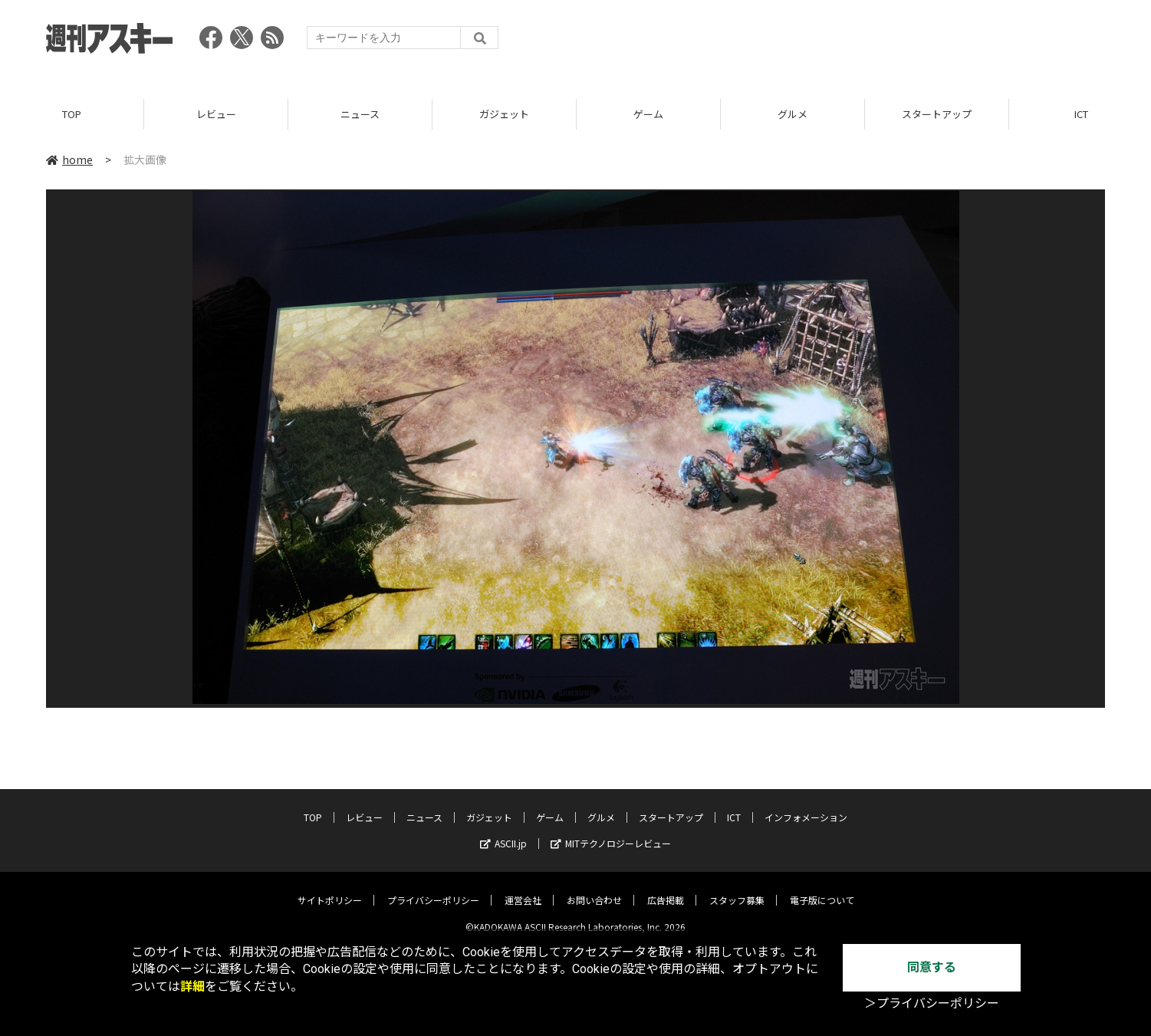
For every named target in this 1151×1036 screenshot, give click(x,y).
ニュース (360, 114)
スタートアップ (937, 114)
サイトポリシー (330, 888)
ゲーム (648, 114)
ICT (734, 805)
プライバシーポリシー (433, 888)
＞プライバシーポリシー (931, 1003)
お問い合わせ (594, 888)
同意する (931, 967)
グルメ (792, 114)
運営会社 (523, 888)
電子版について (822, 888)
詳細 (192, 986)
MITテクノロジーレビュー (611, 831)
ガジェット (504, 114)
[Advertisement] (826, 42)
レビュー (216, 114)
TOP (71, 114)
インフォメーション (806, 805)
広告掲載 (665, 888)
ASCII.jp (503, 831)
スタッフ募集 (737, 888)
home (69, 160)
